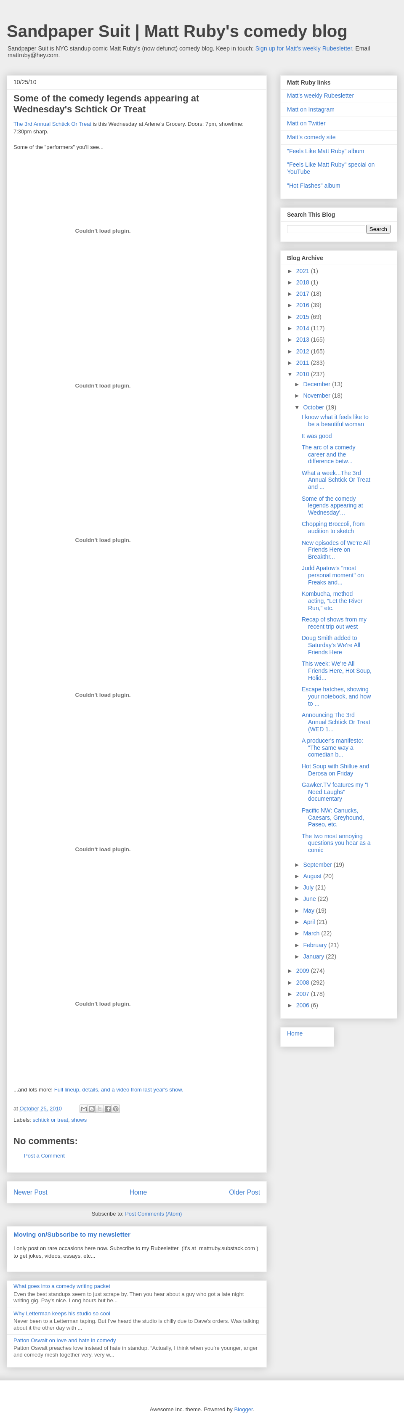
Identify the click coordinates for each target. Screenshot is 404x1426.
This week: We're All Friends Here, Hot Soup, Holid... (337, 670)
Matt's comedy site (311, 137)
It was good (317, 436)
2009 (303, 970)
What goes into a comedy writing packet (61, 1286)
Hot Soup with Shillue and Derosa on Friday (335, 770)
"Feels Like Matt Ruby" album (325, 151)
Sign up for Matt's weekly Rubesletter (303, 48)
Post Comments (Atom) (153, 1214)
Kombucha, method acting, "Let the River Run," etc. (332, 600)
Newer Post (30, 1192)
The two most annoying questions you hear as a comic (336, 843)
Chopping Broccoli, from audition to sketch (333, 527)
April (309, 922)
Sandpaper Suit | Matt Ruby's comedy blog (177, 31)
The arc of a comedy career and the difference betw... (329, 454)
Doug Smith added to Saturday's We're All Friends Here (331, 645)
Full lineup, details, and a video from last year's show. (118, 1089)
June (310, 898)
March (312, 933)
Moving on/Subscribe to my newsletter (71, 1234)
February (315, 945)
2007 (303, 993)
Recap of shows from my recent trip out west (334, 623)
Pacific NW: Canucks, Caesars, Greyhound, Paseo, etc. (333, 817)
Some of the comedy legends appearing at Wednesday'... (332, 505)
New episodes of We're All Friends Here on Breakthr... (336, 549)
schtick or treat (51, 1120)
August (313, 876)
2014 (303, 328)
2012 (303, 351)
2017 (303, 293)
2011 (303, 362)
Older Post (244, 1192)
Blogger (243, 1409)
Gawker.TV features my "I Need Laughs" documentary (335, 791)
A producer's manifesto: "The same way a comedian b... (332, 747)
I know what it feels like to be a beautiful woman (335, 421)
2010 (303, 374)
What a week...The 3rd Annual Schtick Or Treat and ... (336, 480)
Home (138, 1192)
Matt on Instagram (311, 109)
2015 (303, 316)
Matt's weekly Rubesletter (320, 95)
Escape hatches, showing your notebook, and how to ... (336, 696)
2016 (303, 305)
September (318, 864)
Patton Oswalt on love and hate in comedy (64, 1340)
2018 (303, 282)
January (314, 956)
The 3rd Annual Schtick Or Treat (52, 124)
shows (79, 1120)
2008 (303, 982)
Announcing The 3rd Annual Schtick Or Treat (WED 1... (336, 722)
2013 (303, 339)
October (314, 407)
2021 (303, 271)
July (309, 887)
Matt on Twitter (306, 123)
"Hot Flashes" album (313, 185)
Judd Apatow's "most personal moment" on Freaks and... (333, 575)
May (309, 910)
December (317, 384)
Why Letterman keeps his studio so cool (61, 1313)
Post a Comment (44, 1155)
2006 (303, 1005)
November (317, 395)
